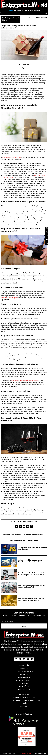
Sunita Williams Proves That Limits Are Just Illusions (32, 548)
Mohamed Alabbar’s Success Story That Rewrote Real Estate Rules (30, 561)
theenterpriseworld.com (26, 736)
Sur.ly (30, 741)
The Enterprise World (23, 754)
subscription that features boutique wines (25, 381)
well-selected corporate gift (11, 157)
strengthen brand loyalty (9, 297)
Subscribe (37, 10)
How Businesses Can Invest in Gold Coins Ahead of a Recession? (31, 599)
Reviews (30, 10)
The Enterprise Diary (20, 10)
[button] (16, 526)
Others (4, 20)
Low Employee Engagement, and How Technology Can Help (32, 586)
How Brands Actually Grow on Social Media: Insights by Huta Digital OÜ (31, 574)
